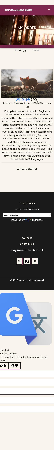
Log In (48, 2)
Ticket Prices (27, 203)
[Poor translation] (15, 365)
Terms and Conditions (27, 209)
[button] (49, 10)
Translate (34, 220)
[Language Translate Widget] (27, 215)
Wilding (23, 99)
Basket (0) (37, 2)
